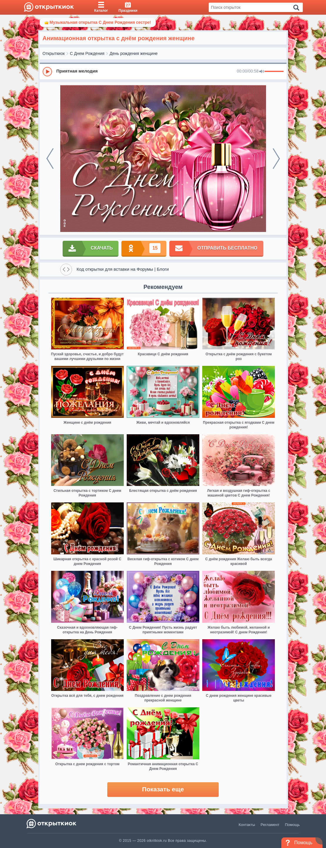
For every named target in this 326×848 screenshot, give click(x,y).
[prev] (50, 158)
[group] (163, 71)
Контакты (247, 824)
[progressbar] (274, 72)
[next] (276, 158)
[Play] (47, 71)
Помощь (292, 824)
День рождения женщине (134, 53)
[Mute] (262, 72)
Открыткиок (54, 53)
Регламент (270, 824)
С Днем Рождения (87, 53)
